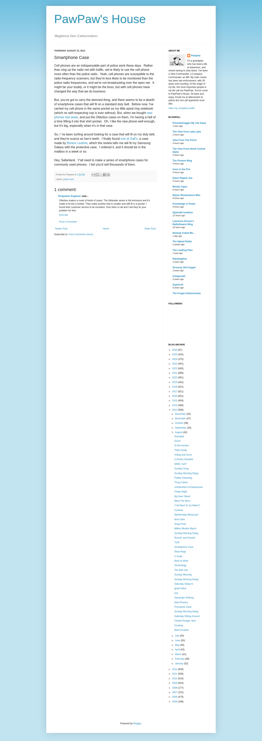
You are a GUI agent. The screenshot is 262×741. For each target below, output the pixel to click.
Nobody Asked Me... (184, 233)
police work (68, 179)
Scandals (179, 436)
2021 (175, 373)
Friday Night (180, 491)
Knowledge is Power (184, 203)
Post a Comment (68, 221)
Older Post (150, 228)
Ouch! (177, 441)
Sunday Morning (182, 574)
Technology (180, 565)
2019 (175, 382)
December (181, 414)
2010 (175, 678)
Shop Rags (180, 551)
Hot (176, 593)
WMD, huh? (180, 464)
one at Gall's (129, 138)
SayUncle (178, 284)
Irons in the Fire (181, 169)
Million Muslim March (185, 528)
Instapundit (179, 276)
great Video (180, 588)
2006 (175, 696)
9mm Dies (179, 519)
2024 (175, 359)
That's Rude (180, 450)
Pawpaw (195, 55)
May (177, 645)
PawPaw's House (100, 19)
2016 (175, 396)
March (178, 654)
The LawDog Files (183, 250)
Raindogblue (180, 258)
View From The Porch (185, 140)
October (179, 423)
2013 (175, 409)
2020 (175, 377)
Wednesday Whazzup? (186, 514)
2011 (175, 673)
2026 (175, 350)
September (181, 427)
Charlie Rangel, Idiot (185, 620)
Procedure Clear (182, 607)
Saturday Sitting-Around (186, 616)
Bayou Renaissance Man (186, 195)
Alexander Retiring (184, 597)
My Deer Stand (182, 496)
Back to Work (181, 560)
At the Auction (181, 445)
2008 (175, 687)
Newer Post (61, 228)
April (177, 649)
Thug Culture (181, 482)
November (181, 418)
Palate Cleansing (183, 477)
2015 (175, 400)
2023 (175, 363)
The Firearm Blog (182, 160)
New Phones (181, 602)
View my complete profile (181, 108)
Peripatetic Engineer (69, 196)
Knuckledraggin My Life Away (189, 123)
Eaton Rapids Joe (182, 178)
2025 (175, 354)
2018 (175, 386)
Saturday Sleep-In (183, 584)
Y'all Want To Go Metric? (187, 505)
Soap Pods (180, 524)
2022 (175, 368)
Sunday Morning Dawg (186, 473)
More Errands (181, 630)
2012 (175, 669)
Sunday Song (181, 468)
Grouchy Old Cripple (184, 267)
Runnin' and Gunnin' (185, 537)
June (178, 640)
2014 (175, 405)
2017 (175, 391)
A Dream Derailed (183, 459)
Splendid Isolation (183, 212)
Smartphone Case (183, 547)
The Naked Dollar (182, 241)
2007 (175, 692)
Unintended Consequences (188, 487)
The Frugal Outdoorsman (187, 293)
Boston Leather (77, 143)
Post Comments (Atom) (81, 234)
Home (106, 228)
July (177, 635)
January (179, 663)
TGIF (177, 542)
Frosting (178, 625)
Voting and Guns (183, 454)
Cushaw (178, 510)
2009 (175, 683)
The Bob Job (181, 570)
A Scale (178, 556)
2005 (175, 701)
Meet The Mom (182, 501)
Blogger (137, 723)
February (180, 658)
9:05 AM (63, 215)
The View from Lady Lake (187, 131)
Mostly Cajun (180, 186)
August (179, 432)
